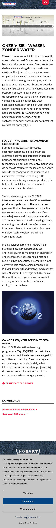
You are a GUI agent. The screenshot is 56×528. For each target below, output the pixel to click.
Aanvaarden (28, 501)
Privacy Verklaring (31, 523)
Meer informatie (28, 509)
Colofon (21, 523)
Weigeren (28, 493)
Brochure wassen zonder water (18, 409)
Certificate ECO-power (19, 383)
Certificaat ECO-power (14, 414)
